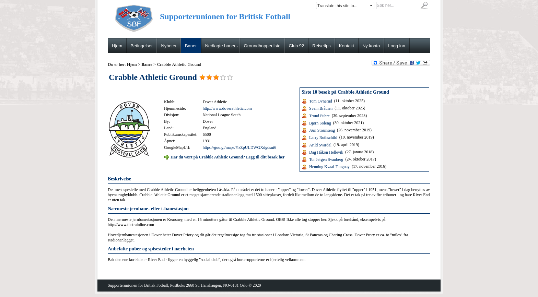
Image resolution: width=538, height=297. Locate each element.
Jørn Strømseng (322, 130)
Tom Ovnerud (320, 101)
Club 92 (296, 45)
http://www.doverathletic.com (227, 108)
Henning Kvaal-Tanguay (329, 166)
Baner (191, 45)
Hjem (117, 45)
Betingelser (141, 45)
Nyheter (169, 45)
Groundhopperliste (262, 45)
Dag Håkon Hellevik (326, 152)
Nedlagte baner (221, 45)
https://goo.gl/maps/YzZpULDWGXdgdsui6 (239, 147)
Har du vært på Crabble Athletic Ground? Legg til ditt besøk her (228, 156)
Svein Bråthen (320, 108)
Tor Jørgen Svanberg (326, 159)
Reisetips (321, 45)
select (371, 5)
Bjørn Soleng (320, 123)
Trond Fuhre (319, 115)
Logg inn (396, 45)
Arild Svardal (320, 144)
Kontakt (346, 45)
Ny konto (371, 45)
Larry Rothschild (323, 137)
